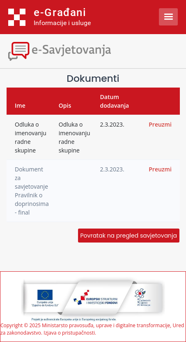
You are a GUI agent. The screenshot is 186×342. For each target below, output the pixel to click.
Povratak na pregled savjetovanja (128, 235)
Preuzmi (160, 124)
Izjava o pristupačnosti (69, 332)
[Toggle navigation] (72, 50)
